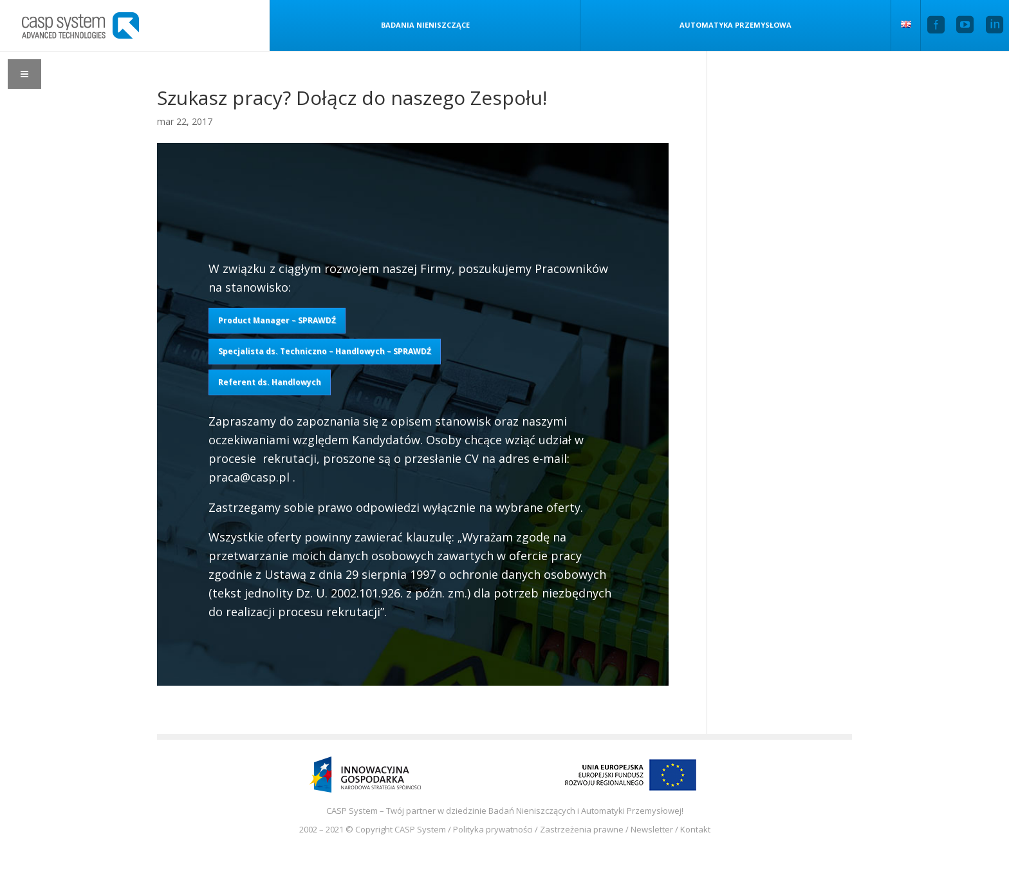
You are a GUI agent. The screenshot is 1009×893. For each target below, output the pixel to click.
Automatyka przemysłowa (729, 25)
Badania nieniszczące (411, 25)
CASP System (420, 829)
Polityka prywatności (493, 829)
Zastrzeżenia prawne (582, 829)
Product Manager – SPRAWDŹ (277, 320)
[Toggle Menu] (24, 74)
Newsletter (652, 829)
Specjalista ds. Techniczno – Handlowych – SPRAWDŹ (324, 351)
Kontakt (695, 829)
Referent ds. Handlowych (269, 382)
